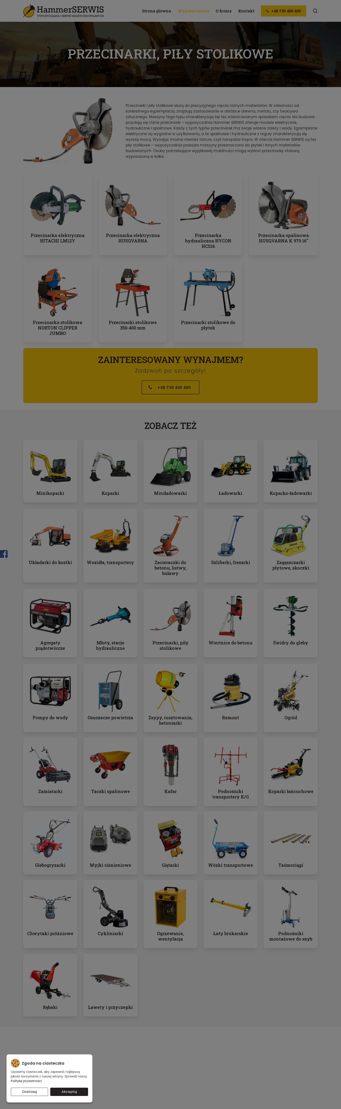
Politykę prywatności (26, 1081)
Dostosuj (29, 1091)
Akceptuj (69, 1091)
